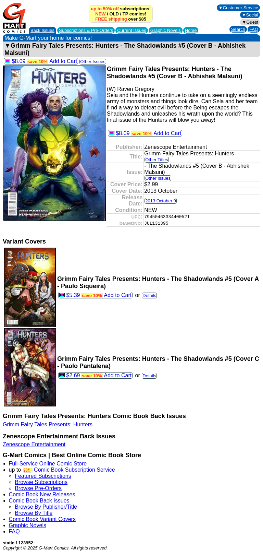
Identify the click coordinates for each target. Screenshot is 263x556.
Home (191, 30)
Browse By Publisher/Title (46, 507)
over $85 (120, 19)
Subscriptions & (86, 30)
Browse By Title (33, 513)
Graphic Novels (165, 30)
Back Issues (42, 30)
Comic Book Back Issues (39, 501)
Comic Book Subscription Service (74, 470)
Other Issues (92, 61)
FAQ (253, 29)
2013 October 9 (160, 200)
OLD (113, 13)
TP (125, 13)
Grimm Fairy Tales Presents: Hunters (47, 424)
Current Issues (131, 30)
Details (149, 295)
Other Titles (156, 159)
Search (238, 29)
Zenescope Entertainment (34, 444)
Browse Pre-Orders (38, 488)
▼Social (250, 14)
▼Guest (250, 22)
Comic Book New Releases (42, 494)
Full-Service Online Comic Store (48, 463)
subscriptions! (121, 8)
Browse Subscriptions (41, 482)
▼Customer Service (238, 7)
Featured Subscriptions (43, 476)
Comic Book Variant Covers (42, 519)
